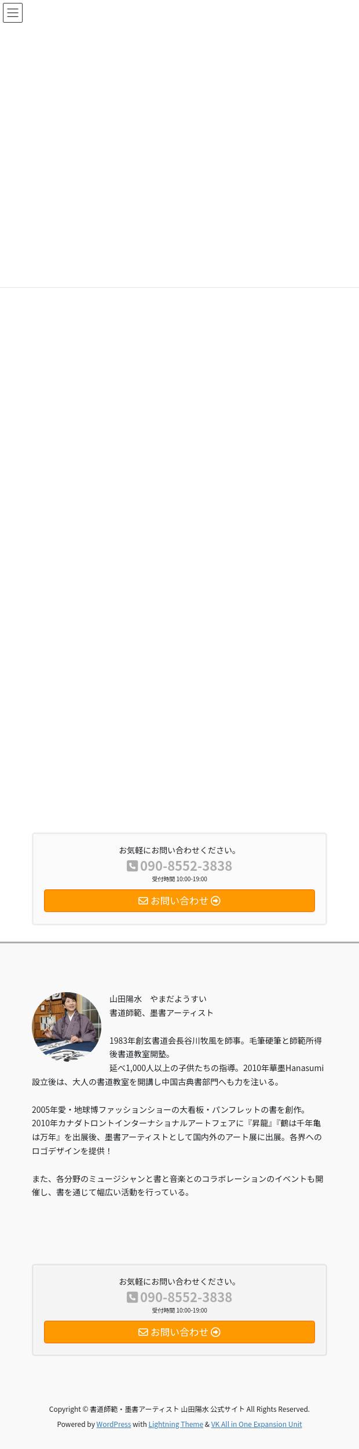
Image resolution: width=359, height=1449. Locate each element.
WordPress (114, 1424)
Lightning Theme (175, 1424)
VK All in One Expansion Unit (256, 1424)
